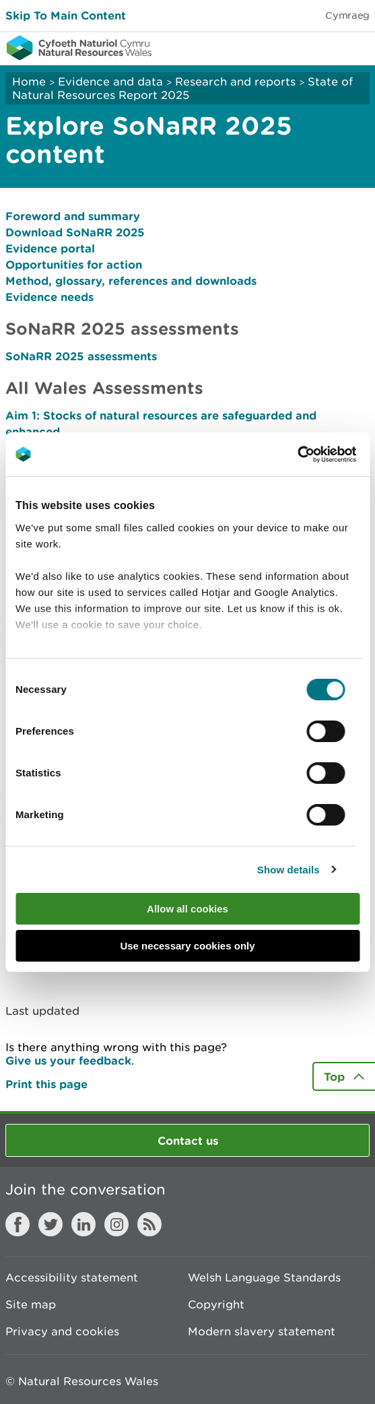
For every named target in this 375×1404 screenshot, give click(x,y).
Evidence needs (49, 296)
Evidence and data (110, 81)
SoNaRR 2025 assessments (81, 355)
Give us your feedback (68, 1060)
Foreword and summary (72, 215)
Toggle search (318, 47)
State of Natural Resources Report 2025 (182, 88)
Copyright (216, 1304)
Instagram (116, 1224)
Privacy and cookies (62, 1331)
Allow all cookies (187, 908)
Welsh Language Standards (264, 1277)
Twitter (50, 1224)
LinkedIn (83, 1224)
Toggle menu (356, 47)
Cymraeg (347, 15)
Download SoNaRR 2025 (75, 232)
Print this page (46, 1083)
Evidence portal (50, 248)
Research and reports (235, 81)
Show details (288, 869)
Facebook (17, 1224)
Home (29, 81)
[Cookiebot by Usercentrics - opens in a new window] (320, 454)
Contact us (188, 1140)
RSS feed (149, 1224)
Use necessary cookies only (187, 945)
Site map (30, 1304)
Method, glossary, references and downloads (131, 280)
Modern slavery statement (261, 1331)
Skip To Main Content (65, 15)
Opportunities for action (73, 264)
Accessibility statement (71, 1277)
